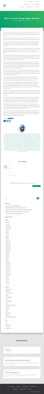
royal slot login (37, 145)
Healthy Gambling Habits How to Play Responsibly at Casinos (16, 207)
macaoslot (33, 147)
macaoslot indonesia (36, 150)
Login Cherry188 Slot (28, 144)
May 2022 (7, 232)
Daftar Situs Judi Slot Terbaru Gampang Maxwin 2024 (23, 140)
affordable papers (29, 78)
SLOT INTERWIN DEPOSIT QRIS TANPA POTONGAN (17, 136)
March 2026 (7, 224)
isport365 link (38, 146)
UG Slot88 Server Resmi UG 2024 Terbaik (21, 137)
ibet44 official (24, 145)
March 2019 (7, 283)
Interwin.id (33, 144)
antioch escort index (9, 293)
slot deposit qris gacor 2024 (10, 137)
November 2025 (8, 228)
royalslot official (32, 145)
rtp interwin (9, 145)
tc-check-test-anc (8, 350)
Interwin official (37, 144)
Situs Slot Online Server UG (30, 136)
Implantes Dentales (36, 4)
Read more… (13, 364)
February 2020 (8, 263)
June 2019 (7, 279)
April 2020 (7, 259)
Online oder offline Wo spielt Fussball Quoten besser (14, 213)
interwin (8, 147)
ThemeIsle (39, 391)
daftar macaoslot (30, 150)
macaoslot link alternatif (18, 150)
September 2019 (8, 273)
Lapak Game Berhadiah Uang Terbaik (18, 147)
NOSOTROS (31, 1)
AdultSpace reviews (9, 289)
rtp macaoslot (24, 150)
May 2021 (7, 238)
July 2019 (7, 277)
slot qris (5, 145)
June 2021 (7, 236)
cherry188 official (19, 146)
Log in (7, 322)
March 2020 (7, 261)
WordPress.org (8, 328)
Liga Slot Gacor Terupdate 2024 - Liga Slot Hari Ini (26, 138)
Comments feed (8, 326)
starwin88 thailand (18, 145)
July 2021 (7, 234)
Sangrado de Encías (27, 4)
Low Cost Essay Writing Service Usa (12, 372)
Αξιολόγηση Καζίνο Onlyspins (11, 316)
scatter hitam (26, 147)
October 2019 (8, 271)
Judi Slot (7, 299)
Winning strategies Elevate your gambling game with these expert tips (17, 211)
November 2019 (8, 269)
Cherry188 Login (15, 144)
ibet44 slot (28, 145)
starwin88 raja (13, 145)
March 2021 (7, 240)
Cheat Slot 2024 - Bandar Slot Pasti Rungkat (26, 139)
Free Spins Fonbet (9, 297)
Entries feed (8, 324)
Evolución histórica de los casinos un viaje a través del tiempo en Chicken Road (19, 209)
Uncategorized (10, 118)
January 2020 (8, 265)
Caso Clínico (37, 1)
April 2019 (7, 281)
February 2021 (8, 242)
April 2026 (7, 222)
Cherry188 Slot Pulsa (21, 144)
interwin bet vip (37, 147)
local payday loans (9, 301)
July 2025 (7, 230)
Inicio (26, 1)
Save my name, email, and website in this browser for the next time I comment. (23, 183)
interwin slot (19, 151)
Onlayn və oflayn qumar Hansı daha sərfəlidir (13, 205)
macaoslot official (14, 146)
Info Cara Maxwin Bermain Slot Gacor (11, 138)
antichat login (8, 291)
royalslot (30, 147)
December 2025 (8, 226)
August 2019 (8, 275)
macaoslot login (11, 150)
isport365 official (33, 146)
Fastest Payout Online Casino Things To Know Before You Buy (17, 360)
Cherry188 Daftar (9, 144)
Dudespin (7, 295)
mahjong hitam (24, 151)
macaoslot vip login (7, 146)
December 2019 (8, 267)
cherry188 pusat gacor (26, 146)
